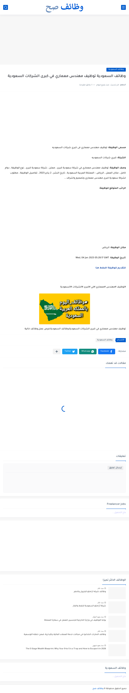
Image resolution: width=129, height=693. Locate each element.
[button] (106, 351)
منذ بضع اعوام (98, 617)
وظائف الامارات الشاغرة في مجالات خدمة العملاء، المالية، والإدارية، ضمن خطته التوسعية (65, 634)
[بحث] (5, 7)
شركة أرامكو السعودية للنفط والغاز (89, 606)
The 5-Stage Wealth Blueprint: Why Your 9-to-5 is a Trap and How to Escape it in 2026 (66, 649)
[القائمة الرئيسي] (123, 7)
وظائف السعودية (116, 70)
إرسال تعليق (115, 468)
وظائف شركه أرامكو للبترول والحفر (90, 592)
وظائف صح (98, 689)
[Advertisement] (64, 40)
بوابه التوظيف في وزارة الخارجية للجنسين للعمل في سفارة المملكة (75, 620)
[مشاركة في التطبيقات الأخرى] (57, 351)
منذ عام (101, 588)
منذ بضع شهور (98, 645)
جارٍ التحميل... (119, 512)
